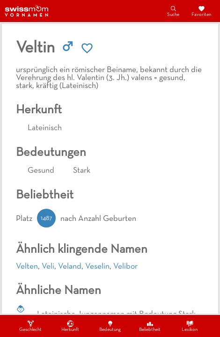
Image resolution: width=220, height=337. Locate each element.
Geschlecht (30, 326)
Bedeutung (110, 326)
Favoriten (201, 11)
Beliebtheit (150, 326)
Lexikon (190, 326)
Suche (173, 11)
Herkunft (70, 326)
